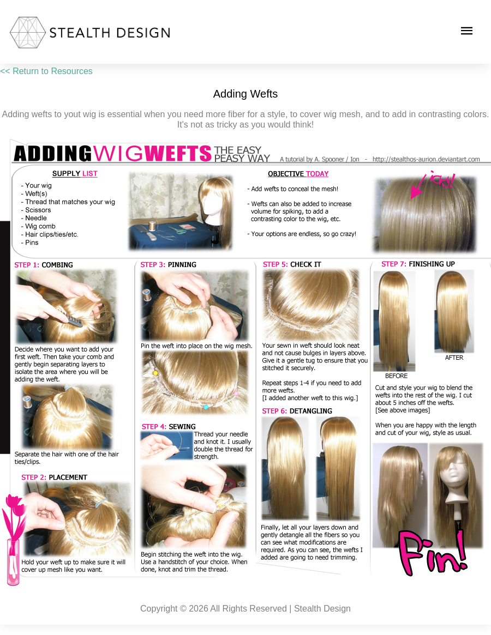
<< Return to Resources (46, 71)
